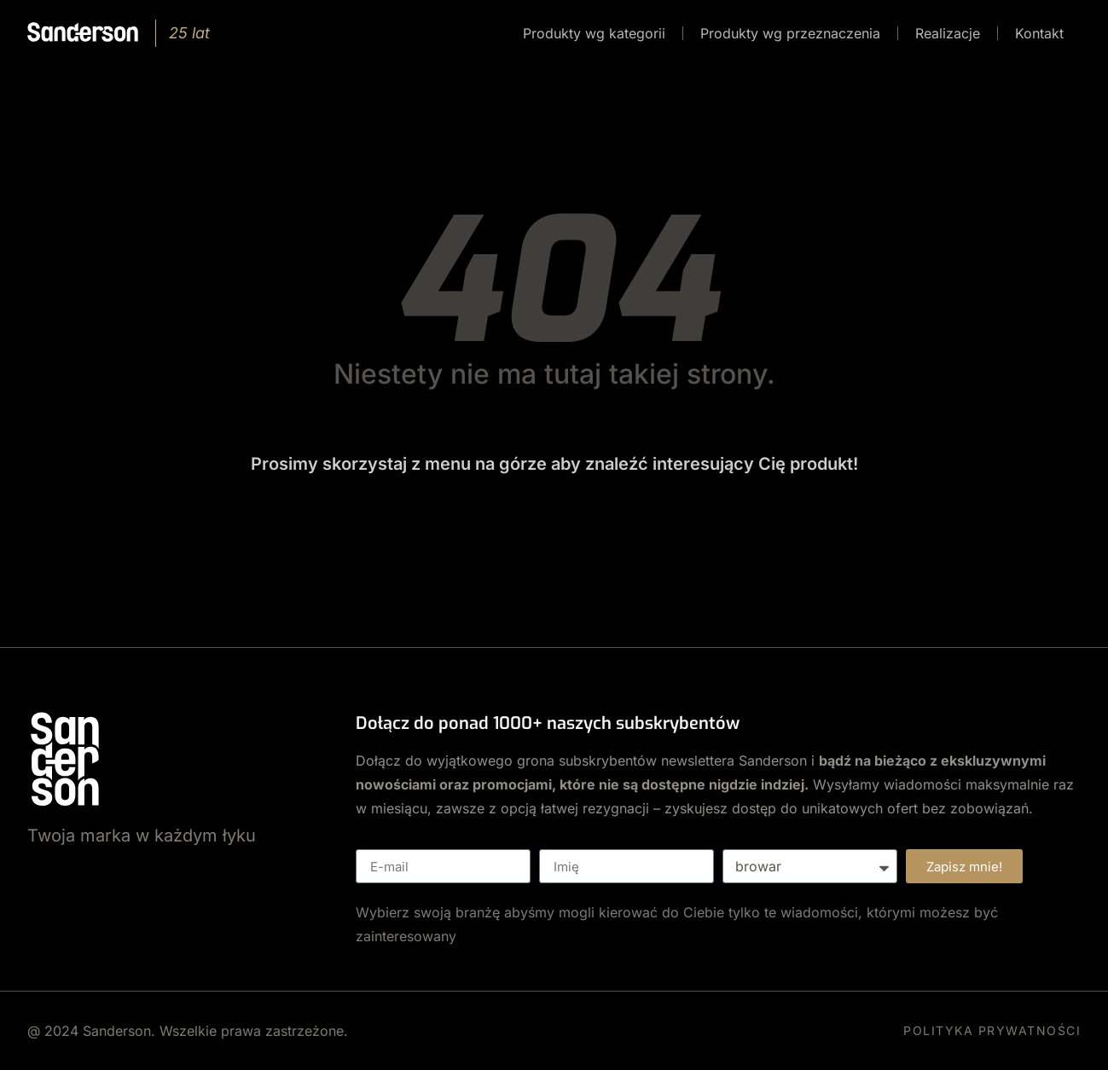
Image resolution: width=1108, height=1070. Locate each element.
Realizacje (947, 33)
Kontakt (1039, 33)
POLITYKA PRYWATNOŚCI (992, 1030)
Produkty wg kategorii (594, 33)
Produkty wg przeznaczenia (790, 33)
